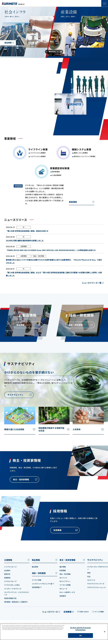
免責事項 (63, 596)
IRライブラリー (65, 581)
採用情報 (68, 611)
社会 (88, 576)
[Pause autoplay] (61, 51)
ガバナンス (91, 580)
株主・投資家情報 (67, 559)
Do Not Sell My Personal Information (80, 628)
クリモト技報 (36, 580)
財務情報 (63, 570)
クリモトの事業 (65, 585)
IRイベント (63, 578)
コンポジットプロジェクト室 (42, 584)
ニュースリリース (50, 611)
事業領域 (73, 202)
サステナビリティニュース (96, 587)
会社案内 (7, 570)
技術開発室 (36, 587)
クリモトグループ (10, 581)
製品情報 (36, 559)
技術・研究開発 (39, 573)
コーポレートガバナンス (12, 589)
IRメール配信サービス (67, 592)
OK (80, 635)
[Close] (104, 631)
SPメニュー (104, 3)
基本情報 (63, 567)
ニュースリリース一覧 (91, 283)
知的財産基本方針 (10, 598)
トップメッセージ (10, 567)
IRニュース (63, 589)
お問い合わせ (84, 612)
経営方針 (7, 574)
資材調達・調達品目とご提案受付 (16, 602)
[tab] (48, 51)
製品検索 (35, 567)
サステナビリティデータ (95, 584)
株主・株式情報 (65, 574)
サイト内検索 (99, 612)
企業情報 (8, 559)
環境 (88, 573)
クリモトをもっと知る (12, 585)
